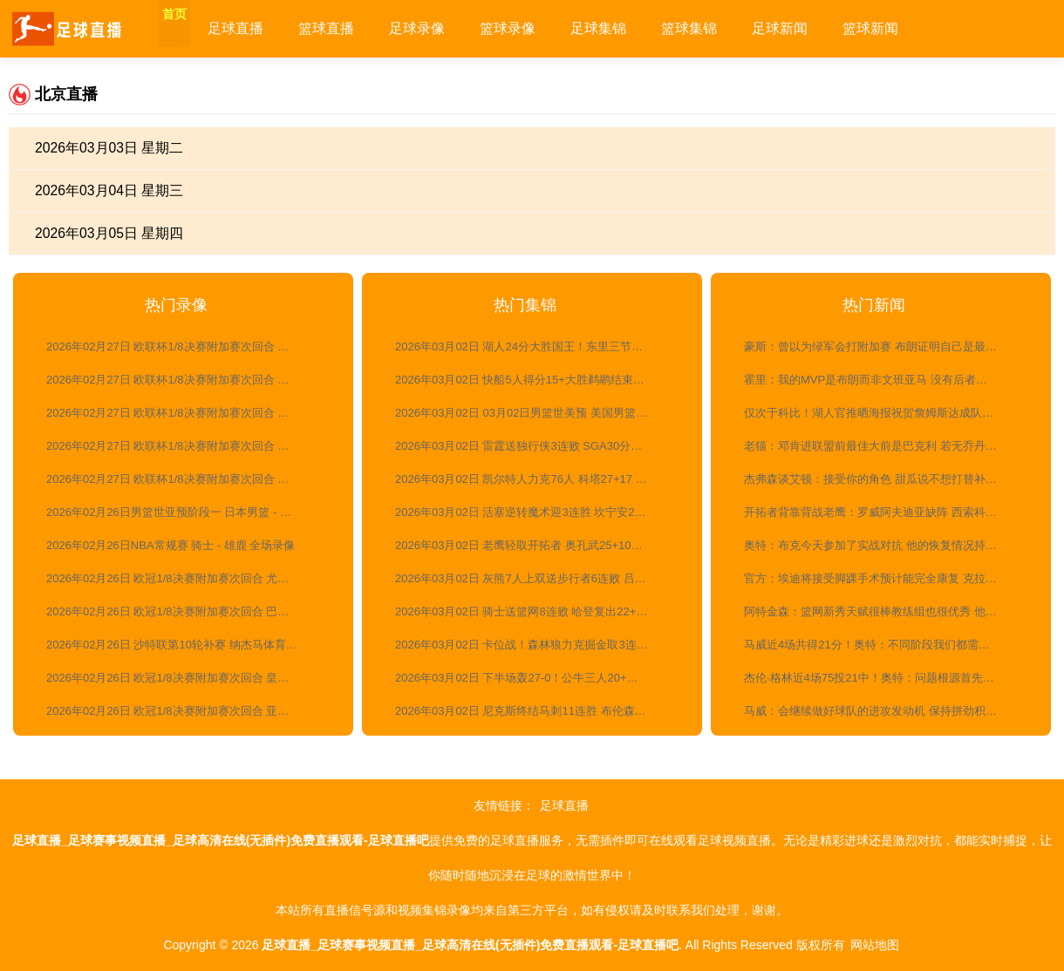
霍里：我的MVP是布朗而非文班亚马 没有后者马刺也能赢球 (882, 379)
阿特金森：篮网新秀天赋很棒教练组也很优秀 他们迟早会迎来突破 (882, 611)
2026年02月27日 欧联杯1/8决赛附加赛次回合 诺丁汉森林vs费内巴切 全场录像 (185, 445)
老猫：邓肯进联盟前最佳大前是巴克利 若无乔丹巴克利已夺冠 (882, 445)
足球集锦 (630, 28)
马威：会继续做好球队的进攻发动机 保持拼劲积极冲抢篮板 (882, 710)
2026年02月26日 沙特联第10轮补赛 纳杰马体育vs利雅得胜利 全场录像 (185, 644)
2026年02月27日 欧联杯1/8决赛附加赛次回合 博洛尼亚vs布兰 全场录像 (185, 379)
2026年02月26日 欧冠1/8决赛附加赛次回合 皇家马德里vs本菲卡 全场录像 (185, 677)
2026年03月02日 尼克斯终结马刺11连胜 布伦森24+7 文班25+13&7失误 (533, 710)
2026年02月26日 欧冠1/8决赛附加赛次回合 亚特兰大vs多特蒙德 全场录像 (185, 710)
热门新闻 (873, 305)
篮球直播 (357, 28)
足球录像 (448, 28)
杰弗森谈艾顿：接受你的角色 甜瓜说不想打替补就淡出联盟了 (882, 479)
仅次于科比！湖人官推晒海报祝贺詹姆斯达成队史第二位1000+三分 (882, 412)
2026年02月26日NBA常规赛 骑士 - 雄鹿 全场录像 (170, 545)
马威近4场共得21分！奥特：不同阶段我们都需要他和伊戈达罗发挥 (882, 644)
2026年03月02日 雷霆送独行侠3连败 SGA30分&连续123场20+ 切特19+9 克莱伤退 (533, 445)
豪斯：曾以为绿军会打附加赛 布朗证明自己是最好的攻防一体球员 (882, 346)
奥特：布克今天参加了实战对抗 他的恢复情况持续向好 (882, 545)
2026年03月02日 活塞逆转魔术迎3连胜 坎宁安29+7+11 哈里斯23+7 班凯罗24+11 (533, 512)
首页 (190, 28)
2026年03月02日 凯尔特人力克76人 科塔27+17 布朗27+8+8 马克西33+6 (533, 479)
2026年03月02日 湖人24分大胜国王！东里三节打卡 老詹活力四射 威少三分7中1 (533, 346)
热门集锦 (525, 305)
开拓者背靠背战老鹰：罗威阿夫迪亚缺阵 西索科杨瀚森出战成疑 (882, 512)
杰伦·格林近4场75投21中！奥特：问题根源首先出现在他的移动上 (882, 677)
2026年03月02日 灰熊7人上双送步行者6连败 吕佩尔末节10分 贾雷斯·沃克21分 (533, 578)
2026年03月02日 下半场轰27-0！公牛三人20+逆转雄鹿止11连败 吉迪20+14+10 (533, 677)
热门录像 (176, 305)
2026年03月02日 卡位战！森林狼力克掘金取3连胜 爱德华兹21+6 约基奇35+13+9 (533, 644)
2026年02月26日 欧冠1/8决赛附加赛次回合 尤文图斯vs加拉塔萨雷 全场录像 (185, 578)
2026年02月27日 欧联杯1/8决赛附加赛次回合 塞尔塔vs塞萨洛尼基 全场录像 (185, 412)
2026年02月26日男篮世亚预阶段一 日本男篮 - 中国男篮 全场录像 (185, 512)
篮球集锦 (720, 28)
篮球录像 (539, 28)
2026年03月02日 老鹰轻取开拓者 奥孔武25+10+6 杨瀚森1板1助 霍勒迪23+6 (533, 545)
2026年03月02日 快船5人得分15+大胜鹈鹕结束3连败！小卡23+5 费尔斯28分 (533, 379)
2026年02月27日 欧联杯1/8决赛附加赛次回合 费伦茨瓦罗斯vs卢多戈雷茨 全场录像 (185, 346)
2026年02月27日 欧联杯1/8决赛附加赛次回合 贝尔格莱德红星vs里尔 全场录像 (185, 479)
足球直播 (267, 28)
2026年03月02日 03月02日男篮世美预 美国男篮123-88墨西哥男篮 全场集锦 (533, 412)
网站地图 (874, 945)
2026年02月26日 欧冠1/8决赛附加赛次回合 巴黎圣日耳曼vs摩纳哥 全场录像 (185, 611)
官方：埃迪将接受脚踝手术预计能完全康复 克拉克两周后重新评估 (882, 578)
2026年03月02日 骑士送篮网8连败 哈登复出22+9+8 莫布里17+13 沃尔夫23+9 (533, 611)
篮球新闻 (902, 28)
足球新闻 (811, 28)
